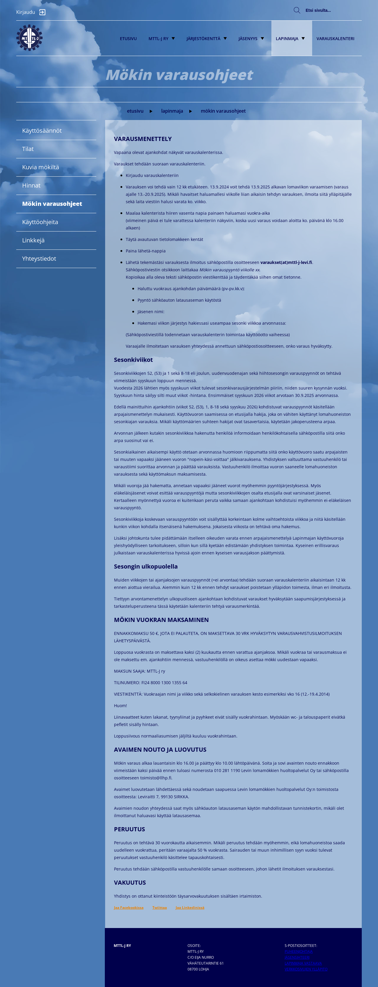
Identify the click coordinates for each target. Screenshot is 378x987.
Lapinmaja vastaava (303, 963)
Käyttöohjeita (40, 222)
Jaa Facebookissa (129, 907)
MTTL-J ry (162, 38)
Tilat (28, 149)
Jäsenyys (251, 38)
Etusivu (128, 38)
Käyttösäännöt (42, 130)
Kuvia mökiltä (40, 167)
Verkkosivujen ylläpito (306, 969)
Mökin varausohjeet (223, 111)
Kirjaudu (32, 12)
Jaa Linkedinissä (190, 907)
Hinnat (31, 185)
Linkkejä (33, 240)
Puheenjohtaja (299, 951)
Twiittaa (159, 907)
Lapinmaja (290, 38)
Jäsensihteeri (297, 957)
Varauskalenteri (335, 38)
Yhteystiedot (39, 258)
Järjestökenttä (207, 38)
